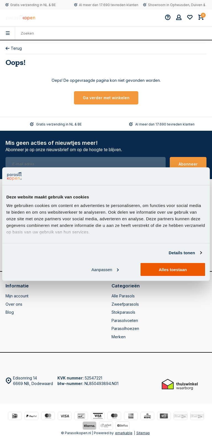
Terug (14, 48)
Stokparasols (123, 312)
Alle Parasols (123, 296)
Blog (10, 312)
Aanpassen (105, 269)
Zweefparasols (125, 304)
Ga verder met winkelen (106, 97)
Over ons (14, 304)
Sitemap (143, 433)
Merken (119, 336)
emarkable (123, 433)
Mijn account (17, 296)
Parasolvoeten (125, 320)
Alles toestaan (173, 269)
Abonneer (188, 164)
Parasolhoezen (125, 328)
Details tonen (182, 252)
